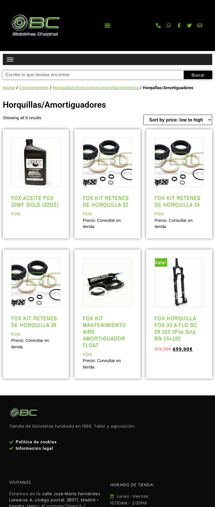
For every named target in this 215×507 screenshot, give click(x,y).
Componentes (34, 87)
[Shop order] (177, 120)
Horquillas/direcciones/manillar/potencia (96, 87)
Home (9, 87)
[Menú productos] (10, 59)
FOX (16, 213)
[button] (107, 25)
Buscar (198, 74)
